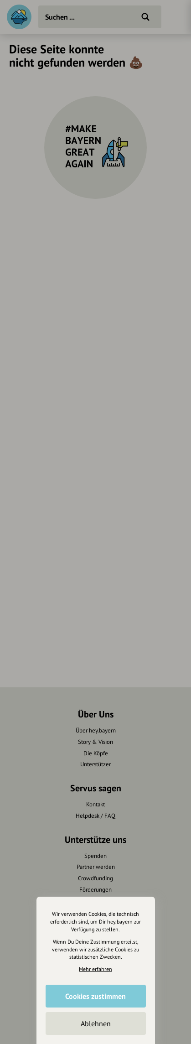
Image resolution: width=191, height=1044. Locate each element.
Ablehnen (96, 1023)
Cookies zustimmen (95, 996)
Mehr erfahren (95, 969)
